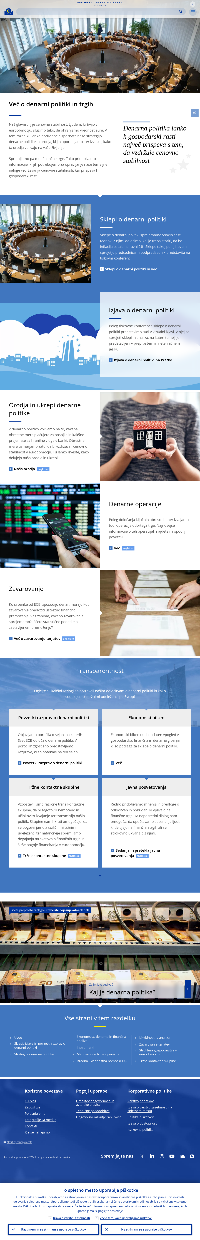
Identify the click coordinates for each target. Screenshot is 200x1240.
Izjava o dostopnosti (143, 1123)
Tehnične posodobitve (92, 1111)
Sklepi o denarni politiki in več (131, 269)
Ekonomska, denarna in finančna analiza (101, 1039)
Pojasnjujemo (35, 1113)
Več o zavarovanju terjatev (37, 638)
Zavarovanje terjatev (154, 1044)
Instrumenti (85, 1048)
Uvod (18, 1038)
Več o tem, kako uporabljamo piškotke (126, 1218)
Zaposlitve (32, 1107)
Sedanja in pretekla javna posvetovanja (135, 853)
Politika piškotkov (141, 1117)
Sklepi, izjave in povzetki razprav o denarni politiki (39, 1045)
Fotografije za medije (40, 1120)
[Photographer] (197, 90)
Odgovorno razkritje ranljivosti (99, 1117)
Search (181, 12)
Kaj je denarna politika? (134, 989)
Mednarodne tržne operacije (98, 1054)
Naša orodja (24, 468)
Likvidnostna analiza (154, 1038)
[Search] (98, 12)
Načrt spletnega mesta (19, 1142)
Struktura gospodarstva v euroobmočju (158, 1052)
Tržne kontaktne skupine (44, 855)
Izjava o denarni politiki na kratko (143, 360)
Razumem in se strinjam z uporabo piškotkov (53, 1229)
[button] (192, 4)
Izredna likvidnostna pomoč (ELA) (101, 1061)
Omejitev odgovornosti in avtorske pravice (95, 1103)
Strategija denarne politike (34, 1054)
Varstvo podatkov (141, 1101)
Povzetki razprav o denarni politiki (52, 762)
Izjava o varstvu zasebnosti (71, 1218)
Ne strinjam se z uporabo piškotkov (146, 1229)
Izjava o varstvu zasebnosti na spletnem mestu (150, 1109)
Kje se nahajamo (37, 1132)
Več (117, 548)
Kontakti (31, 1126)
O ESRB (30, 1101)
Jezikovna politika (140, 1129)
